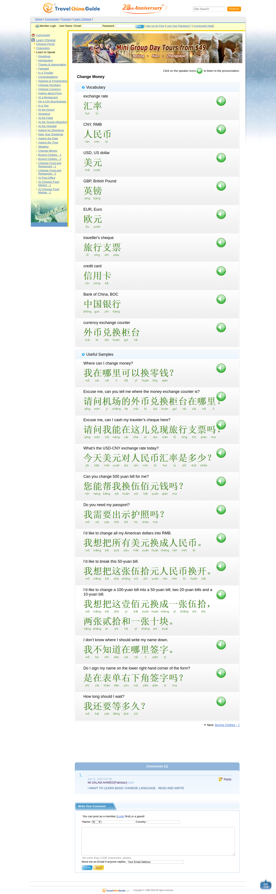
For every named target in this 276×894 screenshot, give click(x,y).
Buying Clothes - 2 (49, 159)
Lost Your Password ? (178, 25)
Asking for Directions (51, 130)
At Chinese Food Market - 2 (48, 191)
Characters (43, 48)
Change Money (47, 150)
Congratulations (48, 76)
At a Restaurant (48, 97)
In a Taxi (43, 105)
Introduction (45, 60)
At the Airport (46, 109)
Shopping (44, 113)
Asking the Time (48, 142)
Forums (66, 19)
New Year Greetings (50, 134)
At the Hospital (47, 126)
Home (39, 19)
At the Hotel (45, 118)
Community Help (203, 25)
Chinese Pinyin (45, 44)
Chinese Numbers (49, 85)
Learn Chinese (82, 19)
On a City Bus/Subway (52, 101)
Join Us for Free (155, 25)
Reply (228, 779)
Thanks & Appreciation (52, 64)
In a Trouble (45, 72)
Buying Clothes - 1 (49, 154)
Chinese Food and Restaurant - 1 (49, 164)
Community (52, 19)
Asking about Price (50, 93)
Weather (43, 146)
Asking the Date (48, 138)
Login (121, 816)
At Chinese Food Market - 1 (48, 183)
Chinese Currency (49, 89)
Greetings (44, 56)
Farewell (43, 68)
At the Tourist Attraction (52, 122)
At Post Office (46, 177)
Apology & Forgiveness (52, 81)
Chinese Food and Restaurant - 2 (49, 172)
